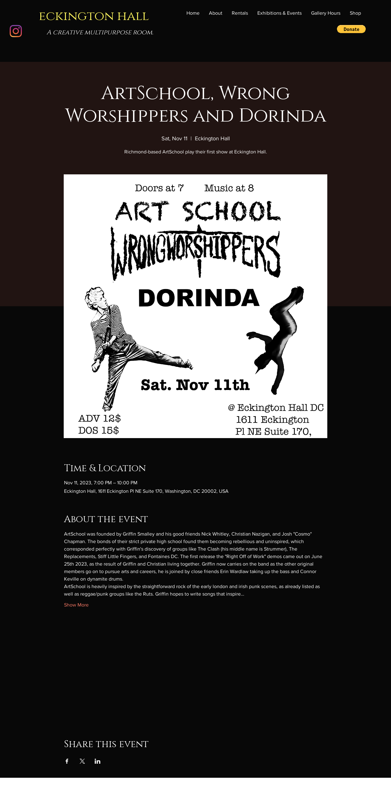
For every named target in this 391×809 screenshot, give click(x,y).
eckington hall (94, 16)
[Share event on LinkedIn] (98, 761)
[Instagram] (16, 31)
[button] (279, 13)
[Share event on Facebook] (67, 761)
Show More (76, 604)
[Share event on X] (82, 761)
